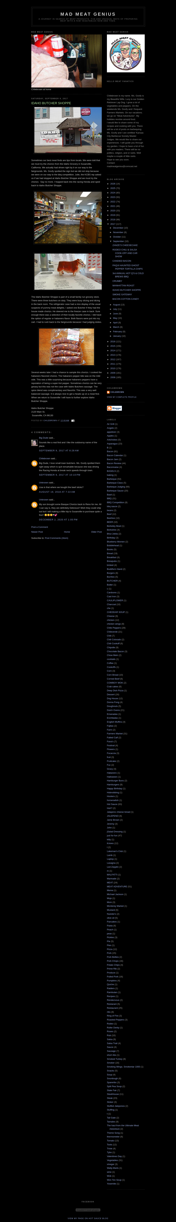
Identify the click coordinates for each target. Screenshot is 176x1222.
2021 (113, 206)
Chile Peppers (114, 628)
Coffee (110, 663)
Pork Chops (113, 961)
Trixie (109, 1148)
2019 (113, 215)
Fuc (109, 765)
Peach (110, 929)
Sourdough (112, 1078)
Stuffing (110, 1109)
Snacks (110, 1070)
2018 (113, 219)
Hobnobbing (113, 792)
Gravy (110, 769)
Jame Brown (113, 820)
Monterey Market (115, 906)
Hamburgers (113, 784)
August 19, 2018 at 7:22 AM (57, 492)
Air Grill (110, 424)
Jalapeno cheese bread (118, 812)
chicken (110, 620)
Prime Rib (112, 968)
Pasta (110, 925)
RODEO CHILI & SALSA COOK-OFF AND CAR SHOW (124, 253)
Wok (109, 1176)
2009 (113, 373)
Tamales (111, 1121)
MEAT (110, 882)
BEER (110, 522)
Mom (109, 902)
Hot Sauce (112, 804)
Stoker (110, 1102)
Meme (110, 890)
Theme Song (113, 1133)
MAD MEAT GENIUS (88, 14)
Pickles (110, 937)
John (109, 827)
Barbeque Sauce (115, 490)
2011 (113, 364)
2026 (113, 183)
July (115, 309)
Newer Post (37, 532)
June (116, 313)
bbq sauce (112, 506)
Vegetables (112, 1160)
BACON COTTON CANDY (125, 299)
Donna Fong (113, 702)
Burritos (111, 577)
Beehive (111, 518)
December (118, 228)
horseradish (113, 800)
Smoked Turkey (114, 1059)
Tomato (110, 1140)
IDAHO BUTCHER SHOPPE (126, 290)
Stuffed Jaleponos (116, 1106)
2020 (113, 210)
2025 (113, 188)
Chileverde (112, 631)
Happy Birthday (114, 788)
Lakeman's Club (115, 851)
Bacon (110, 451)
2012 (113, 359)
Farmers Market (115, 733)
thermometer (113, 1136)
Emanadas (112, 714)
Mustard (111, 910)
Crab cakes (112, 686)
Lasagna (111, 863)
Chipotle (111, 647)
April (115, 322)
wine (109, 1172)
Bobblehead (113, 545)
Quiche (110, 984)
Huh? (109, 808)
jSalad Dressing (115, 831)
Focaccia (111, 753)
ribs (109, 1012)
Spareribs (112, 1082)
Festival (111, 745)
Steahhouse (113, 1094)
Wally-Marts (113, 1168)
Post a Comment (39, 527)
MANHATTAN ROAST (123, 285)
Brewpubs (112, 561)
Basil (109, 494)
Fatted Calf (112, 737)
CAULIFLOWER (115, 600)
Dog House (112, 698)
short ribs (111, 1055)
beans (110, 510)
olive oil (110, 918)
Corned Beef (113, 678)
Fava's (110, 741)
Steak (110, 1098)
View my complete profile (122, 397)
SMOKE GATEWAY (122, 294)
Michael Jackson (115, 894)
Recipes (111, 996)
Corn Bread (112, 675)
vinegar (110, 1164)
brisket (110, 565)
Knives (110, 843)
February (118, 331)
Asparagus (112, 443)
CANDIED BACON (121, 261)
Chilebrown (44, 458)
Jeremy (110, 824)
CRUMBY (117, 281)
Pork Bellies (113, 957)
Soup (109, 1074)
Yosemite (111, 1183)
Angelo (110, 428)
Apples (110, 435)
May (115, 318)
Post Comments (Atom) (56, 538)
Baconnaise (113, 467)
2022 (113, 201)
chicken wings (114, 624)
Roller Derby (113, 1027)
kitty (109, 839)
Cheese (111, 616)
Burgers (111, 573)
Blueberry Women (116, 541)
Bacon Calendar (115, 455)
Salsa (110, 1039)
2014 (113, 350)
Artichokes (112, 439)
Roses (110, 1031)
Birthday (111, 537)
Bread (110, 553)
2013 (113, 355)
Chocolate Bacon (115, 651)
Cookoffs (111, 667)
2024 (113, 192)
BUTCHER (112, 580)
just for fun (112, 835)
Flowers (111, 749)
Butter (110, 584)
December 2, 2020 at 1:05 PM (58, 519)
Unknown (43, 482)
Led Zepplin (113, 867)
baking (110, 475)
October (117, 236)
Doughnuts (112, 706)
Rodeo (110, 1023)
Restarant (112, 1004)
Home (67, 532)
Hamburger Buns (115, 780)
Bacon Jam (112, 459)
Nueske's (111, 914)
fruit (109, 757)
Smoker (111, 1062)
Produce (111, 972)
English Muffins (114, 722)
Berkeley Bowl (114, 526)
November (118, 232)
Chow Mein (112, 655)
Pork (109, 953)
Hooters (111, 796)
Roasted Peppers (115, 1019)
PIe (108, 941)
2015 (113, 346)
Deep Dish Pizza (115, 690)
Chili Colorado (114, 639)
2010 (113, 368)
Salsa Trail (112, 1043)
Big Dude (43, 438)
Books (110, 549)
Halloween (112, 777)
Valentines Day (114, 1156)
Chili (109, 635)
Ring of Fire (112, 1015)
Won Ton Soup (114, 1180)
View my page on (88, 1218)
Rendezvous (113, 1000)
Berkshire (111, 529)
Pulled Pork (112, 976)
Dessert (111, 694)
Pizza (109, 949)
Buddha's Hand (114, 569)
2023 (113, 197)
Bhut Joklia (112, 533)
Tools (109, 1144)
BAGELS (111, 471)
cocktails (111, 659)
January (117, 336)
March (116, 327)
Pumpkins (112, 980)
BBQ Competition (115, 502)
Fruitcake (111, 761)
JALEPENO (113, 816)
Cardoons (112, 592)
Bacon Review (114, 463)
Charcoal (111, 604)
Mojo (109, 898)
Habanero (112, 773)
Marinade (111, 878)
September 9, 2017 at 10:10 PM (59, 475)
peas (109, 933)
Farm (109, 729)
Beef (109, 514)
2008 (113, 377)
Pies (109, 945)
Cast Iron (111, 596)
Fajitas (110, 726)
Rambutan (112, 992)
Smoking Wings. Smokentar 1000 (123, 1066)
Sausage (111, 1051)
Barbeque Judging (116, 486)
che (109, 608)
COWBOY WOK (115, 682)
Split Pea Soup (114, 1086)
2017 (113, 224)
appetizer (111, 432)
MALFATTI (112, 874)
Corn (109, 671)
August (117, 304)
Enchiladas (112, 718)
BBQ (109, 498)
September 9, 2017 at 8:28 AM (59, 450)
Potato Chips (113, 965)
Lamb (110, 855)
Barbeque (112, 479)
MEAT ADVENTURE (117, 886)
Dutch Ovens (113, 710)
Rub (109, 1035)
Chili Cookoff (113, 643)
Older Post (96, 532)
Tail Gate (111, 1117)
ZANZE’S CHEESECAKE (125, 245)
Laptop (110, 859)
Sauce (110, 1047)
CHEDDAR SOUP (116, 612)
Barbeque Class (115, 482)
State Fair (112, 1090)
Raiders (111, 988)
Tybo (109, 1152)
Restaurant (112, 1008)
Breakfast (111, 557)
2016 (113, 341)
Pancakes (112, 921)
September (119, 241)
